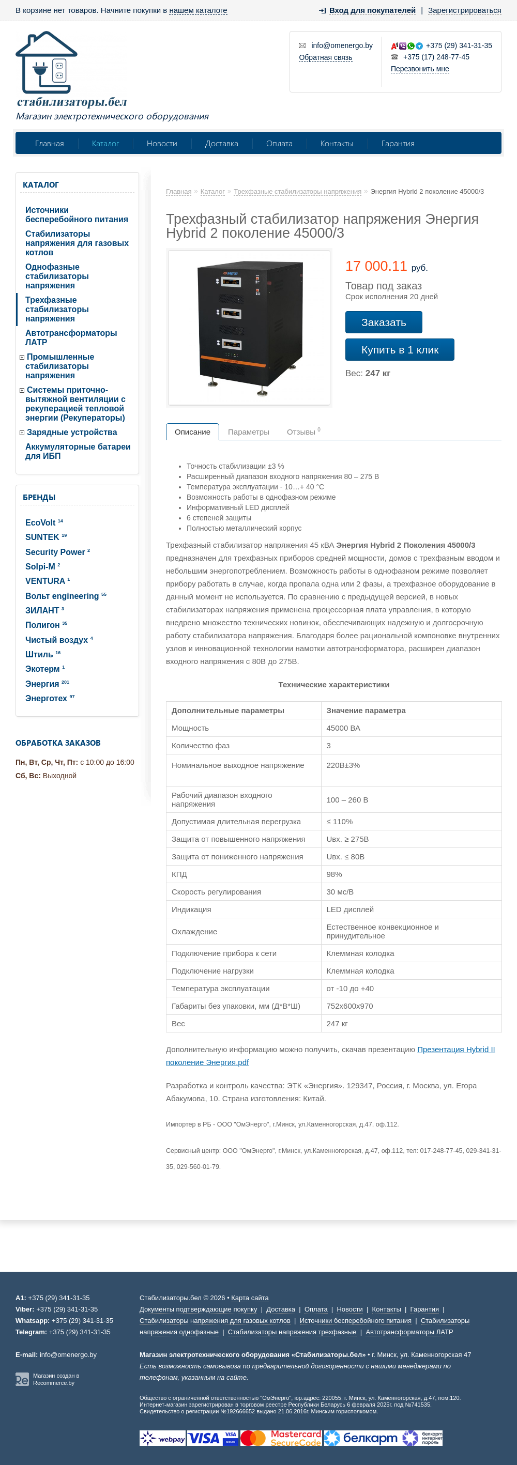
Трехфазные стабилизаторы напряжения (57, 309)
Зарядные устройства (72, 432)
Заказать (383, 322)
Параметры (248, 431)
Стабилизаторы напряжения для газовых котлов (77, 243)
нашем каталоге (198, 10)
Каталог (105, 142)
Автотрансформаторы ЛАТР (71, 338)
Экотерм (45, 669)
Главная (49, 142)
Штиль (42, 654)
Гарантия (398, 142)
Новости (162, 142)
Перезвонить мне (420, 69)
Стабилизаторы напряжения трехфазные (292, 1332)
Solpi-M (42, 566)
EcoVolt (44, 522)
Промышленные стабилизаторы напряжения (59, 366)
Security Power (57, 552)
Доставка (221, 142)
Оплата (279, 142)
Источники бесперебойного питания (76, 215)
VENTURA (47, 581)
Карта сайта (249, 1298)
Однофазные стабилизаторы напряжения (57, 276)
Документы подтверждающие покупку (198, 1309)
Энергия (47, 684)
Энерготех (49, 698)
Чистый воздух (59, 640)
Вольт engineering (66, 596)
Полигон (46, 625)
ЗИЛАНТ (44, 610)
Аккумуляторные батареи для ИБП (78, 451)
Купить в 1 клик (399, 350)
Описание (192, 431)
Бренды (39, 497)
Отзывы (304, 431)
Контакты (337, 142)
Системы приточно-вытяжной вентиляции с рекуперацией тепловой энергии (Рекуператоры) (75, 403)
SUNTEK (46, 537)
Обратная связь (325, 57)
